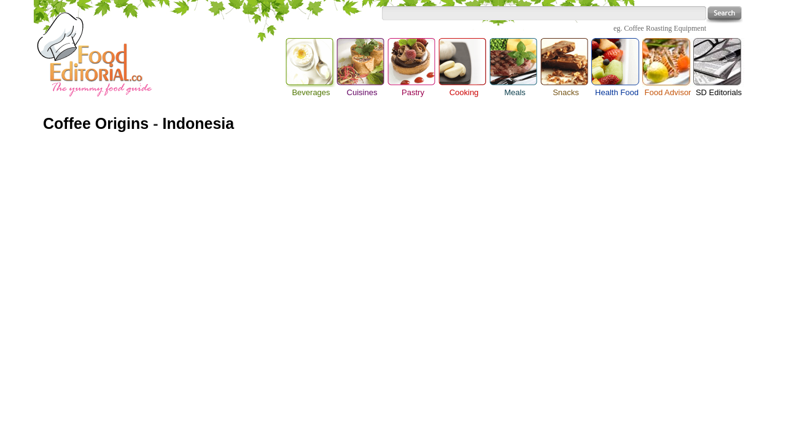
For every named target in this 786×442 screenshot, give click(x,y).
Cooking (464, 92)
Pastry (413, 92)
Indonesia (198, 123)
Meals (515, 92)
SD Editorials (719, 92)
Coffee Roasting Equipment (665, 28)
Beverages (311, 62)
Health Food (617, 92)
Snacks (566, 92)
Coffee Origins (96, 123)
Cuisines (362, 92)
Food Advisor (668, 92)
